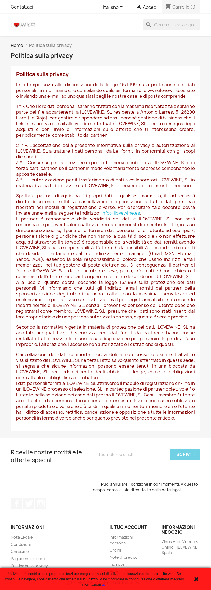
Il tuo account (128, 527)
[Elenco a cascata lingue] (113, 7)
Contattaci (22, 7)
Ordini (115, 550)
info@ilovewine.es (120, 213)
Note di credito (124, 557)
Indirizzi (117, 564)
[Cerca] (171, 24)
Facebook (16, 503)
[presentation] (135, 471)
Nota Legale (22, 537)
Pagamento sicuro (28, 558)
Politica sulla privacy (29, 565)
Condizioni (21, 544)
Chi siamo (20, 551)
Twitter (28, 503)
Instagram (40, 503)
